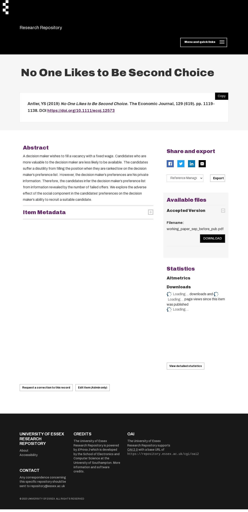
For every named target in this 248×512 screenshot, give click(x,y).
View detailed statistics (185, 369)
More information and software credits (97, 470)
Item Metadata (44, 215)
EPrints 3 (84, 452)
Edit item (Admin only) (92, 390)
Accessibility (29, 457)
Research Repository (51, 28)
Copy (220, 97)
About (24, 453)
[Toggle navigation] (203, 45)
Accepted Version (186, 213)
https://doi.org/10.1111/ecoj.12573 (81, 113)
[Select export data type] (185, 181)
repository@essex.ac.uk (47, 488)
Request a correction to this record (46, 390)
